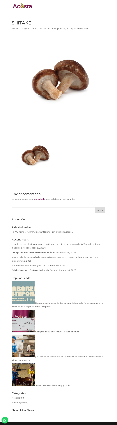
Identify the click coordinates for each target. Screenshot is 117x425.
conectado (39, 199)
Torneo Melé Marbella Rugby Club (29, 265)
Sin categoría (18, 402)
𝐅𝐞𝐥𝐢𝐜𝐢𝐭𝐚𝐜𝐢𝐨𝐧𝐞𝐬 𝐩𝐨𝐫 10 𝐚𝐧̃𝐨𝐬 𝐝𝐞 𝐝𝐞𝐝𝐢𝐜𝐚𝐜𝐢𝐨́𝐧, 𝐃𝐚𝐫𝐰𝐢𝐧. (34, 270)
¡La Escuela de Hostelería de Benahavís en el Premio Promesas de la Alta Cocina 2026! (55, 257)
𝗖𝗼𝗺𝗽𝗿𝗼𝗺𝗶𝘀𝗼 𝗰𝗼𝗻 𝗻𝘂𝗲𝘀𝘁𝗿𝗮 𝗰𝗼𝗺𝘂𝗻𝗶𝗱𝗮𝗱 (33, 252)
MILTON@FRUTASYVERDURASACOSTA (36, 28)
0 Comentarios (81, 28)
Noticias (16, 398)
